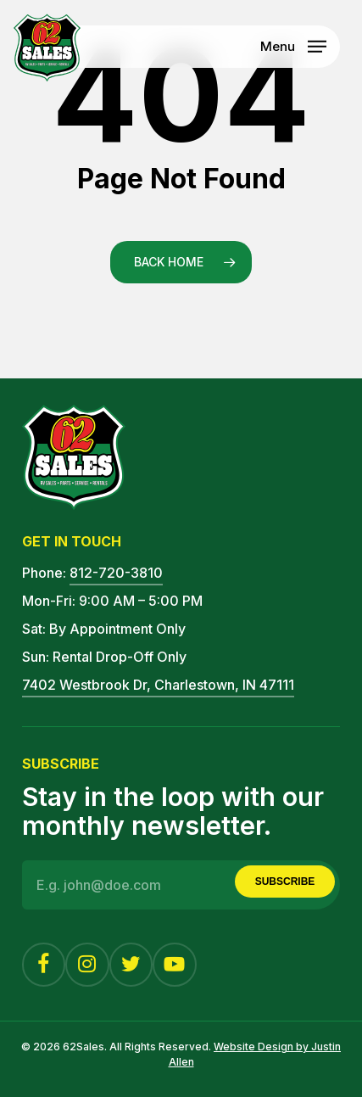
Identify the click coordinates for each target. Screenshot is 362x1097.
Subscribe (285, 881)
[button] (293, 44)
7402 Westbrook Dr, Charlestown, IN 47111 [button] (158, 684)
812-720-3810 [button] (116, 572)
